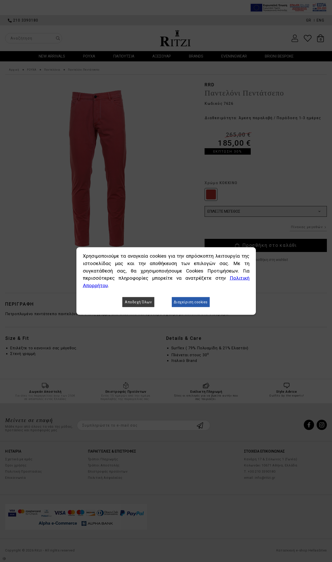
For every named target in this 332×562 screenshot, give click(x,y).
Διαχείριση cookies (191, 302)
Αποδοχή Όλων (138, 302)
